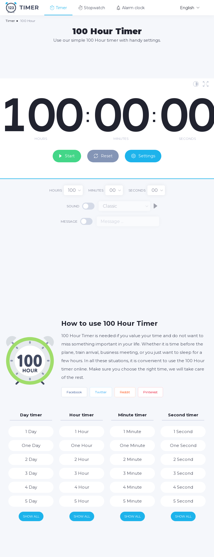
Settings (149, 154)
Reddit (125, 391)
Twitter (101, 391)
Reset (104, 154)
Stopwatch (91, 7)
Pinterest (150, 391)
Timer (58, 7)
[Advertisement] (107, 60)
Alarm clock (130, 7)
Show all (31, 515)
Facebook (74, 391)
